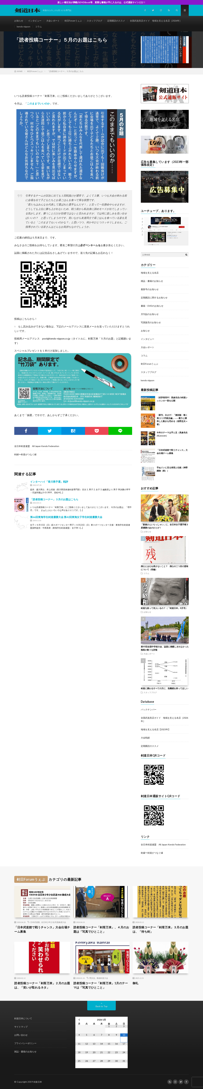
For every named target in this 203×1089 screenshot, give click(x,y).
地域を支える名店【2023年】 (155, 729)
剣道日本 (37, 1082)
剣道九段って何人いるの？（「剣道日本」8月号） (164, 608)
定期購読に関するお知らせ (154, 297)
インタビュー (34, 20)
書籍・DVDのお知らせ (152, 305)
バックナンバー (148, 709)
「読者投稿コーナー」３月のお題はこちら (54, 499)
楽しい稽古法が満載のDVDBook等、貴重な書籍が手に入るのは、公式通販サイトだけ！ (101, 2)
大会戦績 (145, 737)
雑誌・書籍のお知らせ (152, 281)
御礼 (135, 983)
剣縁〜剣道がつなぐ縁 (25, 454)
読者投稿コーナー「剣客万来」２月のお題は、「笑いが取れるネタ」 (42, 985)
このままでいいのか (38, 103)
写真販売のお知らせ (151, 322)
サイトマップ (21, 1026)
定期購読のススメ (116, 20)
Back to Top (102, 1006)
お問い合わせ (21, 1035)
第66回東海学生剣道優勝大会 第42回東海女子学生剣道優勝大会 (66, 516)
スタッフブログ (94, 20)
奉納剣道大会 (102, 978)
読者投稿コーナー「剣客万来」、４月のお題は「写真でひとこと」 (101, 929)
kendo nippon (23, 26)
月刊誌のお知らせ (150, 314)
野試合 (92, 978)
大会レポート (53, 20)
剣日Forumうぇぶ (73, 20)
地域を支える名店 (150, 272)
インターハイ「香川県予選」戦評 (49, 481)
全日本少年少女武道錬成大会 (53, 922)
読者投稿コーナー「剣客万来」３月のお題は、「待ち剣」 (160, 929)
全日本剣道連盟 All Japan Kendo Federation (36, 446)
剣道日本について (23, 1018)
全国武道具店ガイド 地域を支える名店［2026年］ (156, 20)
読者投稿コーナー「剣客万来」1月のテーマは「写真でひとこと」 (100, 985)
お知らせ (18, 20)
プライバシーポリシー (25, 1043)
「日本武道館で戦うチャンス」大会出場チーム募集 (42, 929)
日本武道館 (35, 922)
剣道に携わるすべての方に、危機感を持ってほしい (164, 688)
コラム (38, 26)
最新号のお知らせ (150, 289)
